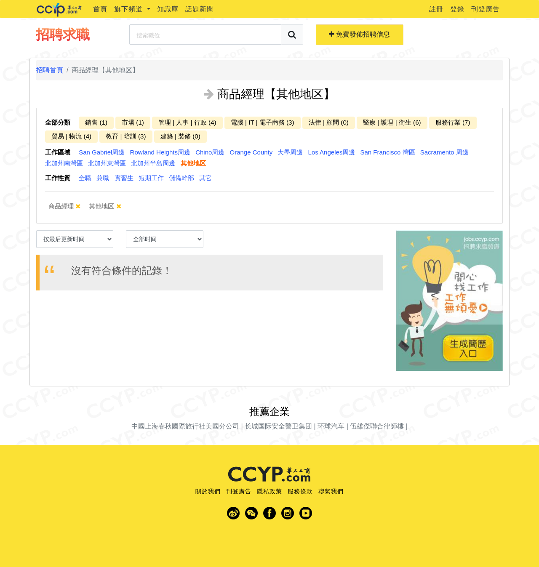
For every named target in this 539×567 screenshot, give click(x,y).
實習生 (124, 177)
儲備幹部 (181, 177)
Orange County (251, 152)
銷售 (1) (96, 122)
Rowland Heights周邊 (160, 152)
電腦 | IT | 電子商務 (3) (262, 122)
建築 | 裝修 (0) (180, 136)
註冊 (436, 9)
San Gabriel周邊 (102, 152)
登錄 (457, 9)
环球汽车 (331, 426)
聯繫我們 (331, 491)
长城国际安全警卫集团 (278, 426)
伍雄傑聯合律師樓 (377, 426)
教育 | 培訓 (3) (126, 136)
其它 (205, 177)
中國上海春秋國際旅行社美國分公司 (185, 426)
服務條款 (300, 491)
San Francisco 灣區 (387, 152)
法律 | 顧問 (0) (329, 122)
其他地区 (193, 163)
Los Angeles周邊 (331, 152)
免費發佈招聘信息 (359, 34)
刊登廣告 (485, 9)
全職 (85, 177)
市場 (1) (133, 122)
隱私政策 (269, 491)
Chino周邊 (209, 152)
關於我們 (208, 491)
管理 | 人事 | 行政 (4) (187, 122)
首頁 (100, 9)
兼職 (102, 177)
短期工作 (151, 177)
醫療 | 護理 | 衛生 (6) (392, 122)
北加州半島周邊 (153, 163)
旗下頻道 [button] (129, 9)
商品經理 (70, 206)
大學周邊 (290, 152)
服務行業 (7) (452, 122)
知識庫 (168, 9)
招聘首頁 (49, 70)
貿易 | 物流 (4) (71, 136)
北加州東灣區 (107, 163)
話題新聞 (199, 9)
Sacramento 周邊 (444, 152)
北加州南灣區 (64, 163)
